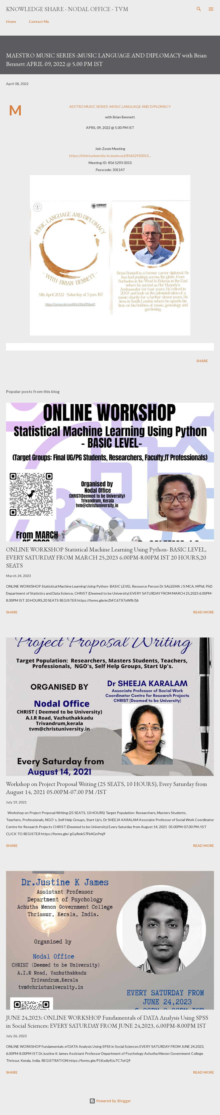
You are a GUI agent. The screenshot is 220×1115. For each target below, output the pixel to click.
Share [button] (202, 361)
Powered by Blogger (110, 1100)
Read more (203, 612)
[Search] (199, 9)
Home (11, 21)
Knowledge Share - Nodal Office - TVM (67, 9)
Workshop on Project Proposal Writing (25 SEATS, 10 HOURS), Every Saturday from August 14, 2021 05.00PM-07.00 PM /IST (106, 788)
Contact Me (39, 21)
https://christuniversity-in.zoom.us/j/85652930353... (110, 155)
